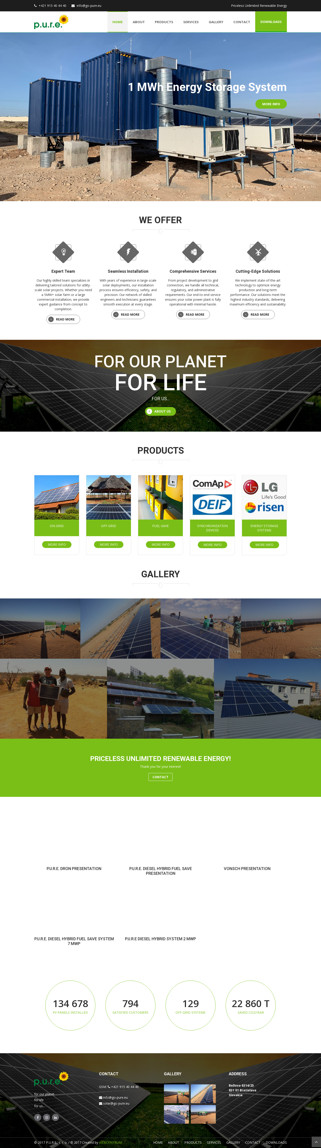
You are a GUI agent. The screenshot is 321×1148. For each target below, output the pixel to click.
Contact (241, 21)
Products (164, 21)
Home (117, 21)
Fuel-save (160, 525)
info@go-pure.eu (89, 5)
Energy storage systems (264, 527)
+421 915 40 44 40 (52, 5)
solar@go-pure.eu (114, 1103)
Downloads (271, 21)
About (139, 21)
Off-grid (108, 525)
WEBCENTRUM (110, 1142)
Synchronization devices (212, 527)
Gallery (216, 21)
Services (191, 21)
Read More (61, 319)
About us (159, 411)
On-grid (57, 525)
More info (271, 104)
